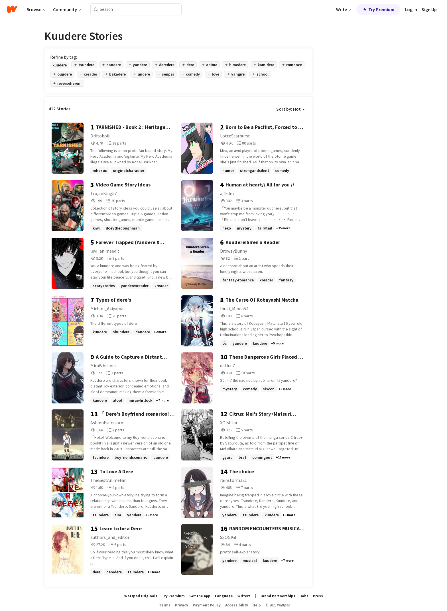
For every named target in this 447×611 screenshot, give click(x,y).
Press (318, 596)
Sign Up (429, 9)
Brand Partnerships (278, 596)
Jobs (304, 596)
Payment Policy (207, 605)
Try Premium (378, 9)
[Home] (12, 9)
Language (224, 596)
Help (257, 605)
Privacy (181, 605)
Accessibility (236, 605)
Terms (164, 605)
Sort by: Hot (290, 109)
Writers (244, 596)
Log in (411, 9)
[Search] (95, 9)
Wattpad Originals (140, 596)
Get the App (199, 596)
